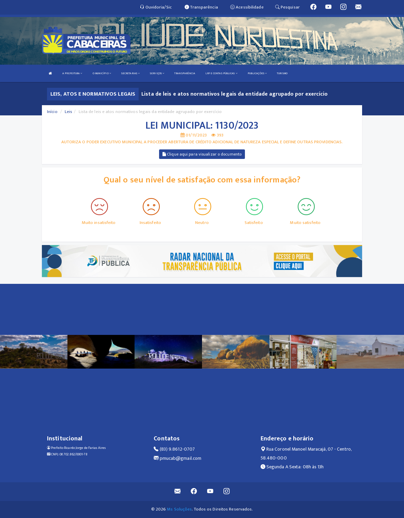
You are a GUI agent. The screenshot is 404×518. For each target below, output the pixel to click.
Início (52, 111)
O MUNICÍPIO (102, 73)
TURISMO (282, 73)
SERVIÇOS (157, 73)
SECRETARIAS (130, 73)
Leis (68, 111)
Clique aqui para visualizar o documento (202, 154)
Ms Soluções (179, 509)
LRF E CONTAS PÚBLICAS (221, 73)
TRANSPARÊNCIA (184, 73)
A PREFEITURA (72, 73)
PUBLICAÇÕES (257, 73)
